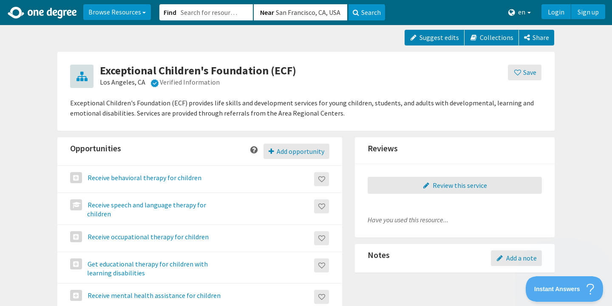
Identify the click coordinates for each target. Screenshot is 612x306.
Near (267, 12)
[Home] (42, 13)
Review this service (454, 185)
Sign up (588, 12)
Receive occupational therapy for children (147, 236)
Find (170, 12)
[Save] (524, 72)
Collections (491, 37)
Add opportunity (296, 151)
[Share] (536, 37)
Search (367, 12)
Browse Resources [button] (117, 12)
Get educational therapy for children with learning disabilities (147, 268)
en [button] (519, 12)
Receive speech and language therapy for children (146, 209)
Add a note (516, 258)
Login (556, 12)
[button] (306, 153)
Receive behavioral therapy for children (143, 177)
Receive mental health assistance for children (153, 295)
